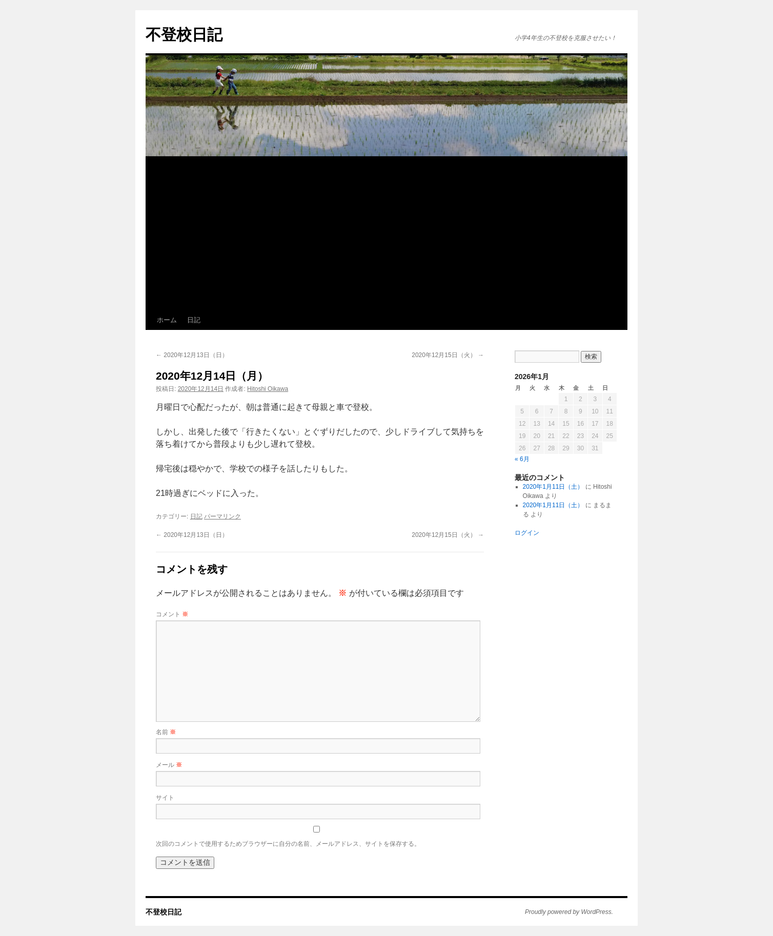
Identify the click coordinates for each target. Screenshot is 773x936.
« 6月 (522, 459)
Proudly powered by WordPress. (569, 912)
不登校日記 (184, 34)
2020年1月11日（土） (553, 486)
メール (169, 764)
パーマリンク (222, 516)
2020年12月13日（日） (192, 355)
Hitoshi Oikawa (267, 388)
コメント (172, 614)
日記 (193, 320)
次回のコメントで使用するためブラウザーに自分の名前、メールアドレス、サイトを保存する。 (288, 843)
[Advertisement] (386, 233)
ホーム (167, 320)
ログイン (527, 532)
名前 (166, 732)
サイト (165, 797)
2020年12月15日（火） (448, 355)
